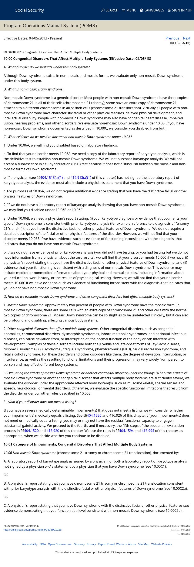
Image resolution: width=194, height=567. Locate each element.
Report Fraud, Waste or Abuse (117, 544)
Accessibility (30, 544)
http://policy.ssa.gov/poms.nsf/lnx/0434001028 (32, 529)
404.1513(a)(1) (51, 177)
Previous (172, 38)
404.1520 (31, 430)
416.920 (53, 430)
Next (186, 38)
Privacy (91, 544)
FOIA (43, 544)
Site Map (143, 544)
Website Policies (161, 544)
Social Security (29, 10)
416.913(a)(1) (81, 177)
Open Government (60, 544)
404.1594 (126, 430)
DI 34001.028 (13, 52)
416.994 (148, 430)
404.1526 (94, 415)
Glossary (79, 544)
